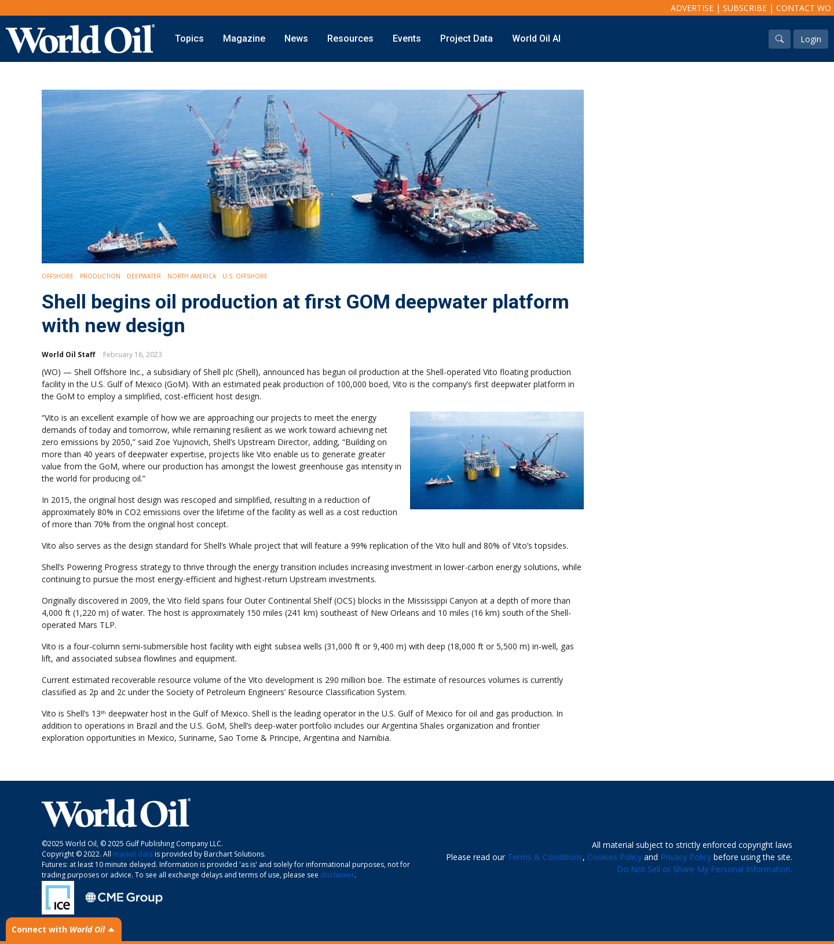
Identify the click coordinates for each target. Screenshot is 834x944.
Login (810, 39)
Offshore (58, 276)
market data (133, 854)
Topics (189, 38)
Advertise (692, 7)
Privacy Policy (685, 856)
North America (191, 276)
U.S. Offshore (245, 276)
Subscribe (745, 7)
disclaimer (337, 875)
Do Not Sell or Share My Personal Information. (704, 869)
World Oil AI (536, 38)
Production (100, 276)
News (296, 38)
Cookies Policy (614, 856)
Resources (350, 38)
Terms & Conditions (545, 856)
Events (407, 38)
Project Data (466, 38)
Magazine (244, 38)
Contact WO (803, 7)
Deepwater (144, 276)
